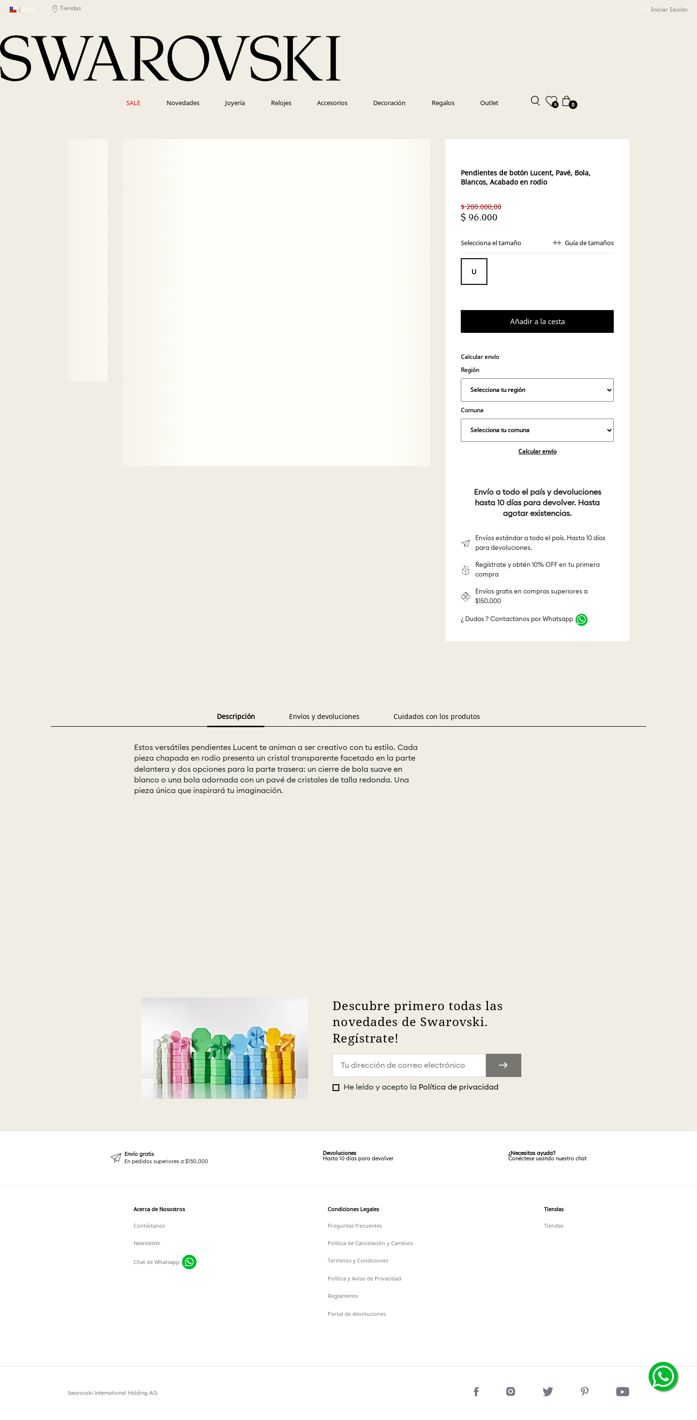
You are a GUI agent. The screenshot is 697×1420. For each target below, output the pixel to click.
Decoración (389, 102)
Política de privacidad (459, 1087)
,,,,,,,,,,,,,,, (537, 390)
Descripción (236, 716)
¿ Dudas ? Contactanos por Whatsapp (517, 619)
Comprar (537, 321)
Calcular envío (537, 451)
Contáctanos (149, 1225)
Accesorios (332, 102)
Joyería (235, 102)
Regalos (443, 102)
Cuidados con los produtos (437, 716)
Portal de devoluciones (357, 1314)
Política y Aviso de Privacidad (364, 1278)
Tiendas (66, 10)
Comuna (537, 424)
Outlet (489, 102)
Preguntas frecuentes (355, 1225)
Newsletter (147, 1243)
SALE (133, 102)
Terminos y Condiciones (358, 1260)
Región (537, 384)
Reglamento (343, 1296)
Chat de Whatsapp (157, 1262)
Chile (22, 10)
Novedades (183, 102)
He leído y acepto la (420, 1087)
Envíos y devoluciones (324, 716)
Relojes (281, 102)
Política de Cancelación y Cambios (370, 1243)
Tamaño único (474, 271)
